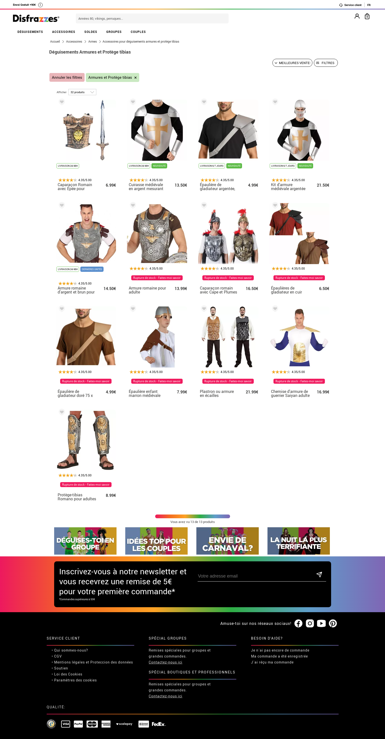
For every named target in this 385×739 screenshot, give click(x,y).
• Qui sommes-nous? (70, 650)
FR (369, 5)
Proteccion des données (111, 662)
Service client (350, 5)
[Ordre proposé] (292, 63)
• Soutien (60, 668)
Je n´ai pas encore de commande (280, 650)
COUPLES (138, 32)
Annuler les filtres (67, 77)
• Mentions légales (68, 662)
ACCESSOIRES (63, 32)
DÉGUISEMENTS (30, 32)
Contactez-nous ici (165, 662)
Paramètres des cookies (75, 680)
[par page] (82, 92)
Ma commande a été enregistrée (279, 656)
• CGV (57, 656)
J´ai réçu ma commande (272, 662)
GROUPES (114, 32)
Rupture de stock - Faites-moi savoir (157, 278)
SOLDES (90, 32)
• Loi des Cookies (67, 674)
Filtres (328, 63)
